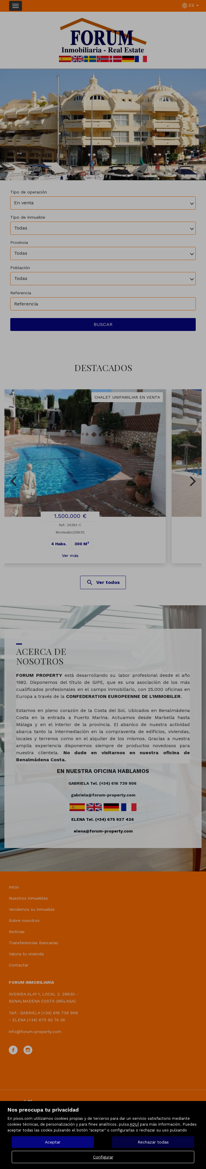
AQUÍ (134, 1124)
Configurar (103, 1157)
